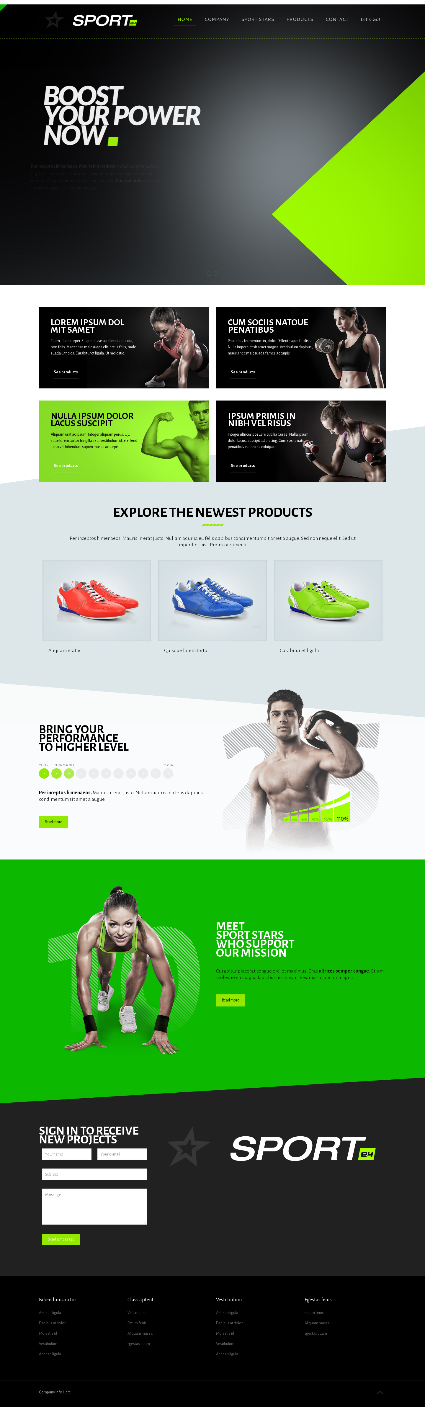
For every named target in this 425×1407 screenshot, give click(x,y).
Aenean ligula (50, 1313)
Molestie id (48, 1333)
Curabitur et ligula (299, 650)
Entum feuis (137, 1323)
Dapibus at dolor (52, 1323)
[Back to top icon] (380, 1393)
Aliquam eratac (64, 650)
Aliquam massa (140, 1333)
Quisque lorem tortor (186, 650)
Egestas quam (139, 1344)
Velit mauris (137, 1313)
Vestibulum (48, 1344)
